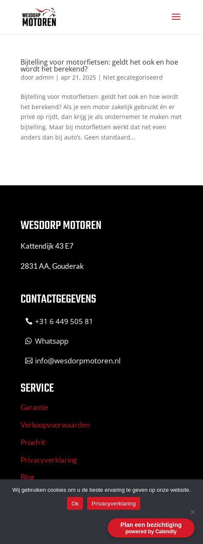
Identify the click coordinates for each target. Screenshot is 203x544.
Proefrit (33, 442)
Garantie (34, 407)
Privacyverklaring (49, 459)
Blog (28, 477)
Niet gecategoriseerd (133, 77)
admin (44, 77)
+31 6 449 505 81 (64, 321)
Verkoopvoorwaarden (55, 424)
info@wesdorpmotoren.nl (78, 361)
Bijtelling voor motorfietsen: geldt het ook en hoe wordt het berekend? (99, 65)
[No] (192, 512)
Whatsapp (51, 341)
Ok (75, 503)
